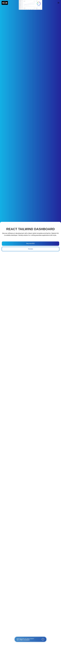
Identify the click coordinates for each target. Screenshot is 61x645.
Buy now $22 (30, 243)
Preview (30, 249)
